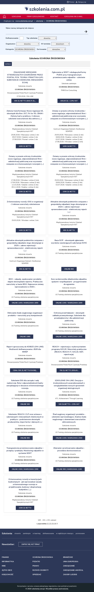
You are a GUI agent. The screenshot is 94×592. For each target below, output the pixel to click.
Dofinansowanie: (12, 38)
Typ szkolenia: (31, 38)
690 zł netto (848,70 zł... (25, 101)
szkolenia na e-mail (73, 16)
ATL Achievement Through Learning (69, 398)
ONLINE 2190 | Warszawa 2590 (69, 438)
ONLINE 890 (69, 269)
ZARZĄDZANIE (69, 566)
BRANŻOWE (68, 557)
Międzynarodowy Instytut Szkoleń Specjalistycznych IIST (25, 130)
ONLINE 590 (25, 404)
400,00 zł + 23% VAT (69, 101)
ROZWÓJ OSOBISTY (40, 570)
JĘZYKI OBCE (7, 570)
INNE (4, 566)
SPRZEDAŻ (36, 574)
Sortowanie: (41, 49)
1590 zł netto (25, 191)
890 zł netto (69, 230)
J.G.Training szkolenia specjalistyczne (69, 253)
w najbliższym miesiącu (64, 533)
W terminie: (45, 44)
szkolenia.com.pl (47, 9)
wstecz (8, 64)
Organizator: (10, 44)
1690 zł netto (25, 146)
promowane (80, 533)
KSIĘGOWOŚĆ (7, 574)
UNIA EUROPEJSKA (70, 561)
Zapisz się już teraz (30, 544)
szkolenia (39, 21)
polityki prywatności (68, 586)
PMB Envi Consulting (69, 90)
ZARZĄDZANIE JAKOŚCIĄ (73, 570)
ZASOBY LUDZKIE (70, 574)
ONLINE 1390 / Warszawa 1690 (69, 303)
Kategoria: (10, 49)
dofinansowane (48, 533)
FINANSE (5, 557)
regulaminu (52, 586)
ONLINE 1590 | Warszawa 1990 (69, 336)
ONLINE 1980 (25, 336)
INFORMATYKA (8, 561)
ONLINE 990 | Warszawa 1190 (69, 469)
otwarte (18, 533)
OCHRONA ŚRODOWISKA (56, 21)
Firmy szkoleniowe (35, 16)
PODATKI (36, 561)
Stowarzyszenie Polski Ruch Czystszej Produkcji (25, 93)
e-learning (36, 533)
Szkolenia (16, 16)
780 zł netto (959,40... (69, 370)
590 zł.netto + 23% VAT (69, 404)
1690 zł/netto (69, 146)
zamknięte (27, 533)
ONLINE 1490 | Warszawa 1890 (25, 303)
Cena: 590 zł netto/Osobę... (25, 370)
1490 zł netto (25, 230)
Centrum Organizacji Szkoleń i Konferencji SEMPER (69, 130)
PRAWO (35, 566)
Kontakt (54, 16)
